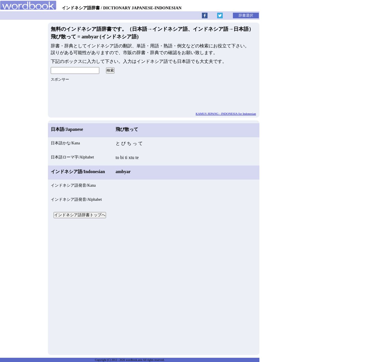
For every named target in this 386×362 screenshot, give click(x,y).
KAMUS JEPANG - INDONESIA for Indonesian (226, 113)
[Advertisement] (153, 285)
